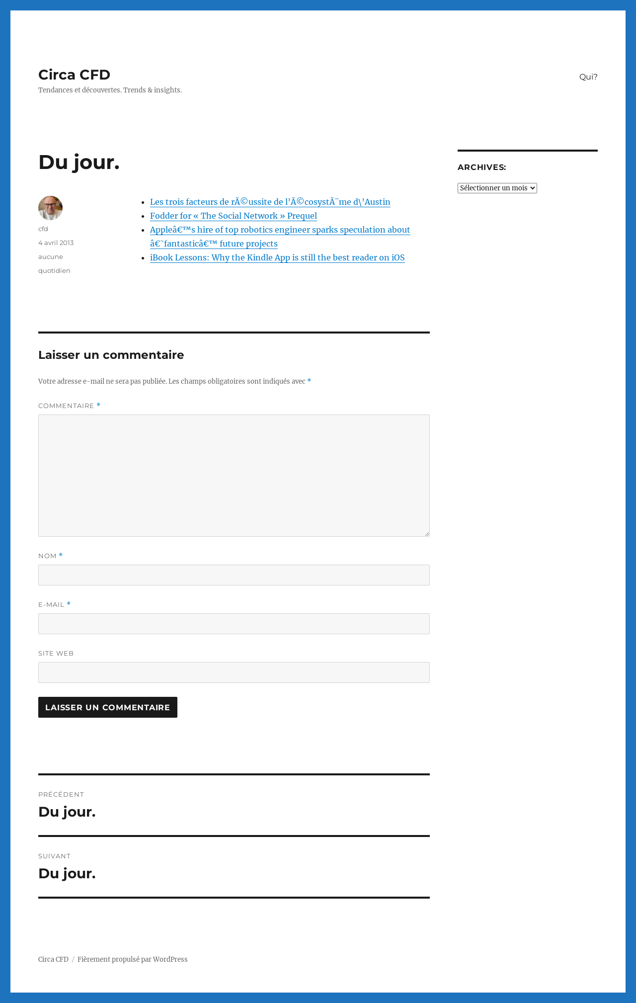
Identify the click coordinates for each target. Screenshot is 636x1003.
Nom (50, 556)
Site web (56, 653)
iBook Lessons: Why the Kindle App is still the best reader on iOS (277, 257)
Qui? (588, 77)
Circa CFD (74, 74)
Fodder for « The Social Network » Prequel (233, 216)
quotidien (54, 270)
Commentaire (69, 406)
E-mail (54, 604)
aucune (50, 256)
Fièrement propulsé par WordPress (133, 959)
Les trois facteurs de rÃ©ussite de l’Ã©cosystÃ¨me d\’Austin (270, 202)
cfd (43, 229)
